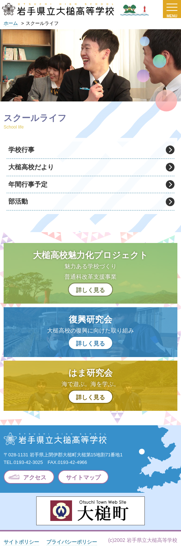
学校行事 (21, 149)
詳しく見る (90, 290)
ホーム (11, 23)
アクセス (34, 477)
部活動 (18, 201)
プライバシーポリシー (71, 542)
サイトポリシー (21, 542)
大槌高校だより (31, 167)
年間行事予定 (27, 184)
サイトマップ (83, 477)
